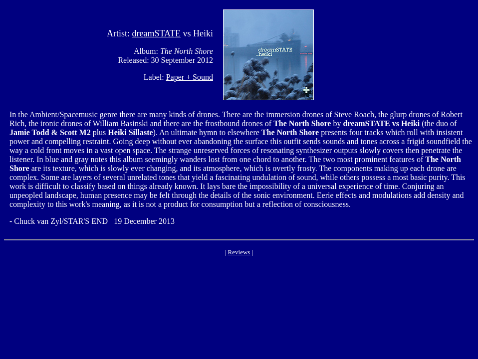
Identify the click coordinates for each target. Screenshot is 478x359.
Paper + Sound (189, 77)
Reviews (239, 252)
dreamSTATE (156, 33)
